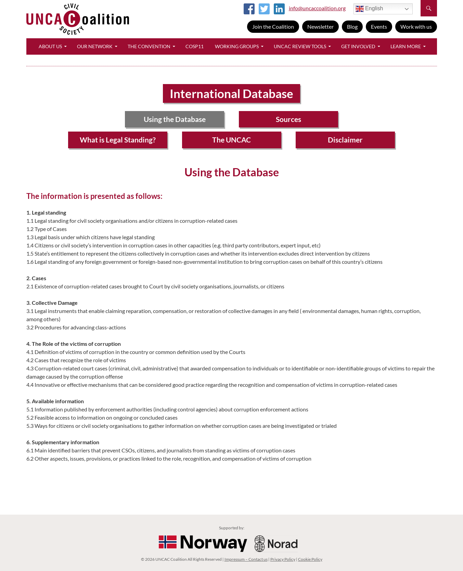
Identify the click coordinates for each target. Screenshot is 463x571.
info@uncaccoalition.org (317, 8)
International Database (231, 93)
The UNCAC (231, 139)
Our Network (95, 46)
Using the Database (175, 119)
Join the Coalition (273, 26)
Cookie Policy (310, 559)
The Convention (149, 46)
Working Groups (237, 46)
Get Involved (358, 46)
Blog (352, 26)
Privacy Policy (282, 559)
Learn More (405, 46)
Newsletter (320, 26)
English (369, 9)
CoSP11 (194, 46)
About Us (50, 46)
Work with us (416, 26)
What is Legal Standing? (118, 139)
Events (379, 26)
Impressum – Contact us (246, 559)
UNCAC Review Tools (300, 46)
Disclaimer (345, 139)
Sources (288, 119)
